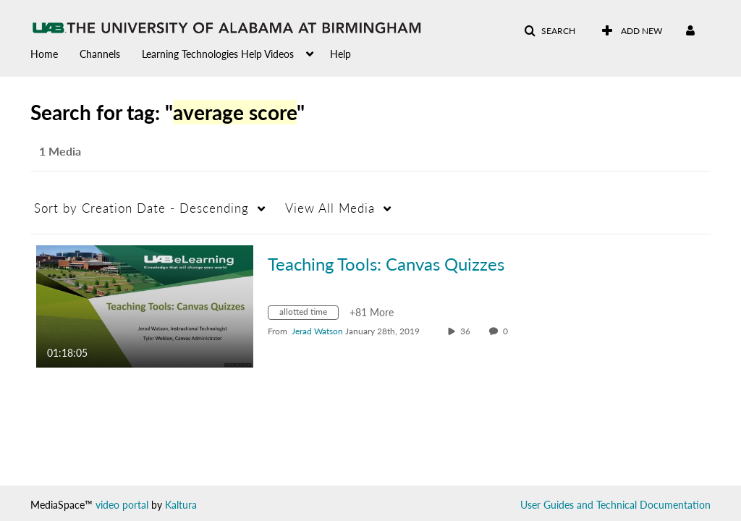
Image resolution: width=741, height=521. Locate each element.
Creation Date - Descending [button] (141, 208)
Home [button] (44, 54)
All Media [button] (330, 208)
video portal (122, 505)
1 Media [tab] (60, 151)
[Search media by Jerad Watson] (317, 331)
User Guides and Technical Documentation (615, 505)
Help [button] (340, 54)
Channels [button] (100, 54)
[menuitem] (55, 53)
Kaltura (181, 505)
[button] (550, 31)
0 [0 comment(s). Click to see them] (507, 331)
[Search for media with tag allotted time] (309, 314)
